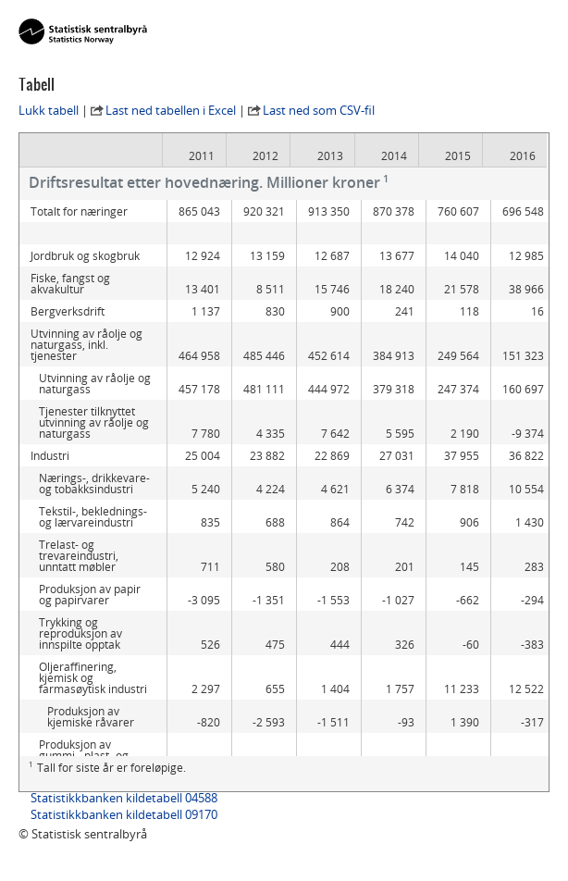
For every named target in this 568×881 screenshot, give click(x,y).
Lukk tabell (49, 110)
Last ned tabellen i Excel (170, 110)
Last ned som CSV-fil (319, 110)
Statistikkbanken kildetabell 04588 (124, 797)
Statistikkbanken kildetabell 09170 (124, 814)
